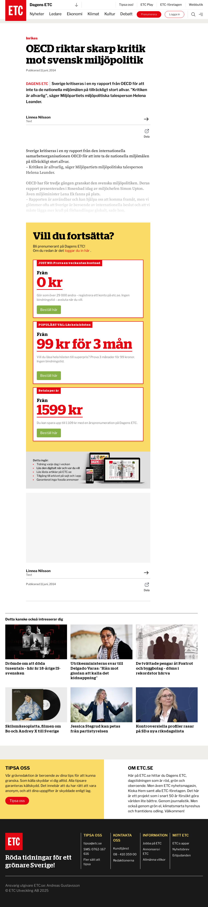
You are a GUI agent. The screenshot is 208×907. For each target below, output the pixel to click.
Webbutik (196, 5)
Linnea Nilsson (38, 117)
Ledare (55, 14)
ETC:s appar (180, 843)
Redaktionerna (123, 860)
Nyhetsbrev (180, 849)
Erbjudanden (181, 855)
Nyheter (37, 14)
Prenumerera (149, 14)
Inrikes (32, 38)
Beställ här (48, 310)
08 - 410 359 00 (124, 854)
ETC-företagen (171, 5)
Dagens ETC (54, 4)
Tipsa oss (17, 801)
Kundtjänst (121, 848)
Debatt (126, 14)
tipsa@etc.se (92, 843)
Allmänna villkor (154, 859)
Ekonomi (74, 14)
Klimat (93, 14)
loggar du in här (77, 251)
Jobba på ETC (152, 843)
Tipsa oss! (126, 5)
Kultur (109, 14)
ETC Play (147, 5)
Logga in (174, 14)
